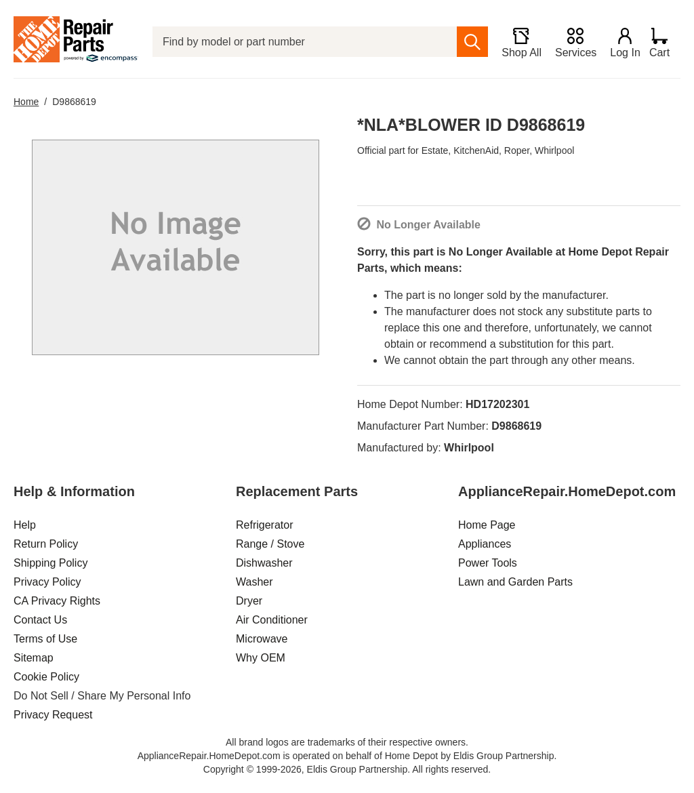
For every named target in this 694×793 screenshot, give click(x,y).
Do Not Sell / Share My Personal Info (102, 696)
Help (25, 525)
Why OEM (260, 658)
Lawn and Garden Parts (515, 582)
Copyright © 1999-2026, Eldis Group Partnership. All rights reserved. (347, 769)
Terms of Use (45, 639)
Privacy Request (53, 714)
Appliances (484, 544)
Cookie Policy (46, 677)
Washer (254, 582)
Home (26, 101)
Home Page (487, 525)
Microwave (261, 639)
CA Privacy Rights (57, 601)
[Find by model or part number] (301, 41)
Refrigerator (264, 525)
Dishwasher (264, 563)
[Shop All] (516, 42)
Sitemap (34, 658)
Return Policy (46, 544)
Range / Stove (270, 544)
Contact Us (40, 620)
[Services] (570, 42)
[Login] (620, 42)
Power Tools (487, 563)
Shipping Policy (50, 563)
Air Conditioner (272, 620)
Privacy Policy (47, 582)
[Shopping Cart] (664, 42)
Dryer (249, 601)
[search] (467, 41)
